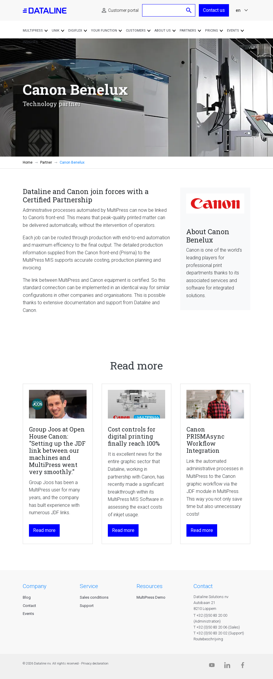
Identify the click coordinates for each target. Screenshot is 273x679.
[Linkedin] (227, 666)
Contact (29, 605)
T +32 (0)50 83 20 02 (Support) (219, 633)
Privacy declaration (94, 663)
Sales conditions (94, 597)
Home (27, 162)
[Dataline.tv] (212, 666)
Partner (46, 162)
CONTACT (203, 586)
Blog (27, 597)
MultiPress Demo (150, 597)
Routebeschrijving (208, 639)
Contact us (214, 10)
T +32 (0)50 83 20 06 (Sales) (217, 627)
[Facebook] (242, 666)
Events (28, 613)
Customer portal (123, 10)
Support (87, 605)
